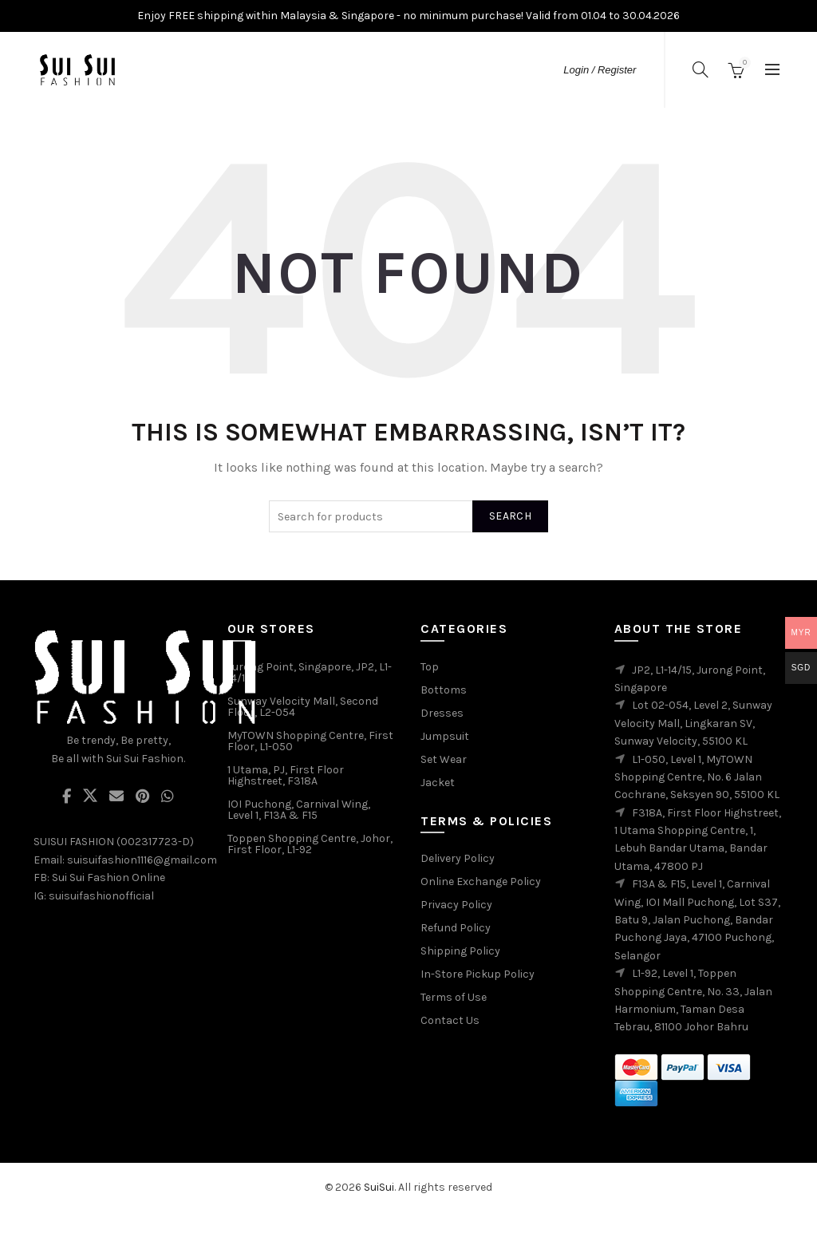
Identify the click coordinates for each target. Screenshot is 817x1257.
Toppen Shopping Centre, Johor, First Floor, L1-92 (310, 844)
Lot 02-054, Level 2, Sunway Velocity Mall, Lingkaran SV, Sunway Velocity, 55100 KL (693, 723)
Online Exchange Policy (480, 881)
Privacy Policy (456, 904)
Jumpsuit (444, 736)
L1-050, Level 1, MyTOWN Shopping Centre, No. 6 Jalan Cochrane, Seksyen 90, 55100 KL (697, 777)
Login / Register (599, 70)
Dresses (442, 713)
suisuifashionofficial (101, 896)
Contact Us (450, 1020)
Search (510, 516)
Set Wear (443, 759)
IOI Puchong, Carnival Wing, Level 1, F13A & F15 (298, 809)
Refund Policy (455, 928)
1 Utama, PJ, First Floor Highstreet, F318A (285, 775)
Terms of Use (453, 997)
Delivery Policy (457, 858)
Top (429, 667)
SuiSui (379, 1187)
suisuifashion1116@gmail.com (142, 860)
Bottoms (443, 690)
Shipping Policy (460, 951)
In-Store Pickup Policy (477, 974)
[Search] (700, 69)
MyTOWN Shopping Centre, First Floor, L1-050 (310, 741)
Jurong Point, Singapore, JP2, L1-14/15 (309, 672)
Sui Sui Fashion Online (108, 877)
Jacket (437, 782)
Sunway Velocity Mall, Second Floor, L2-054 (302, 706)
